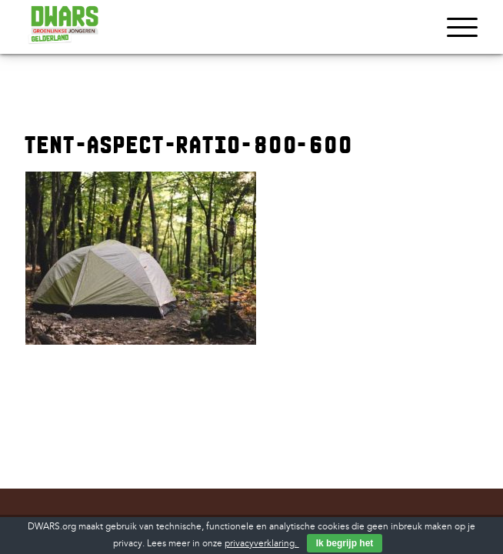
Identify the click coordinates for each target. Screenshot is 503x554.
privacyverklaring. (262, 543)
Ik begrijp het (345, 543)
